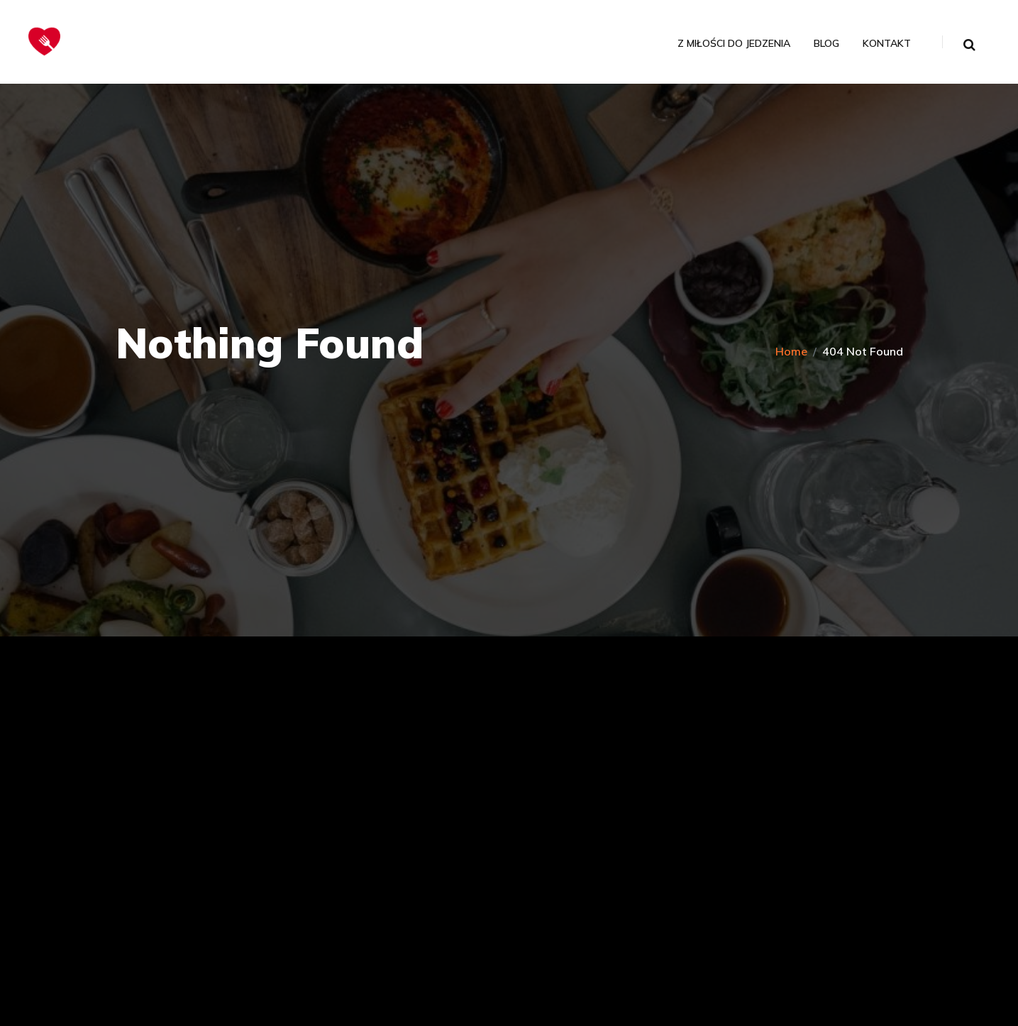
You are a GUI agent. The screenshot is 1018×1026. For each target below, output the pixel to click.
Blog (826, 44)
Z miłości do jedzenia (733, 44)
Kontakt (887, 44)
